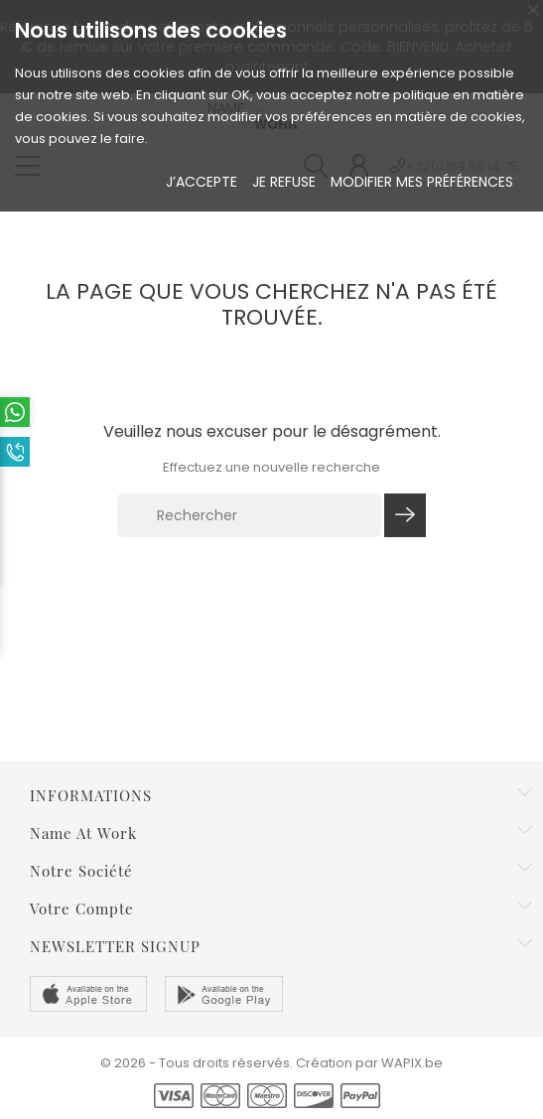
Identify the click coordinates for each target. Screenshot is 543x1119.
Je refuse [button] (284, 182)
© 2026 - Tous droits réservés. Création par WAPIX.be (271, 1062)
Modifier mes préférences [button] (422, 182)
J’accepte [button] (201, 182)
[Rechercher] (249, 515)
